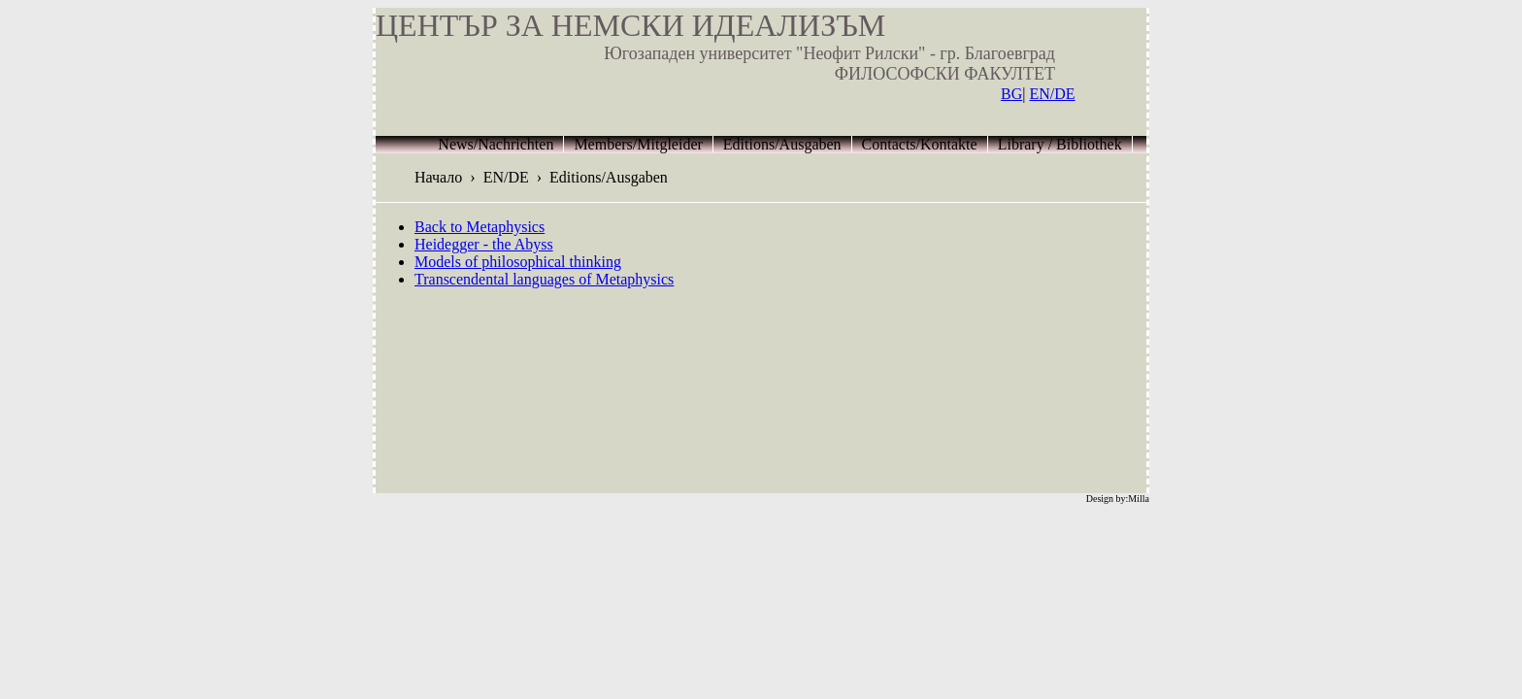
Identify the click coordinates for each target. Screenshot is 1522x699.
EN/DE (1052, 93)
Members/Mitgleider (638, 144)
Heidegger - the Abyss (483, 244)
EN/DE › (516, 177)
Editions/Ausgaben (782, 144)
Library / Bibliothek (1060, 144)
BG (1011, 93)
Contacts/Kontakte (919, 144)
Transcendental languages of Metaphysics (544, 279)
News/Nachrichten (495, 144)
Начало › (448, 177)
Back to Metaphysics (479, 226)
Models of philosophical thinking (517, 261)
